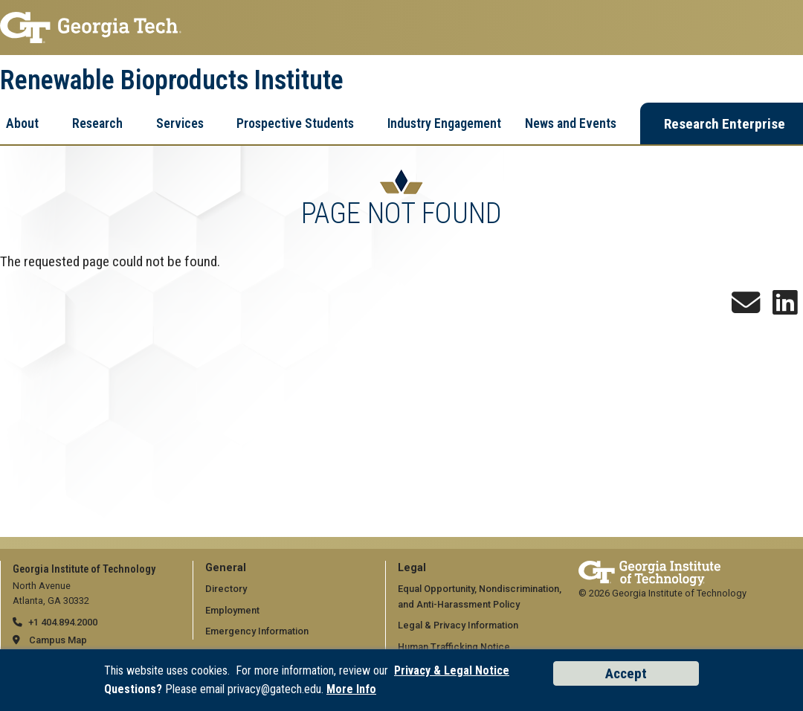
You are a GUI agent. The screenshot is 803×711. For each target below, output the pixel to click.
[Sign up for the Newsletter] (746, 308)
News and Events (570, 123)
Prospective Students (295, 123)
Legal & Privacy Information (458, 625)
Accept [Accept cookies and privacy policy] (626, 673)
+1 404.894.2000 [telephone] (62, 622)
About (22, 123)
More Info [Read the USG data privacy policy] (351, 689)
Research (97, 123)
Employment (232, 610)
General (225, 568)
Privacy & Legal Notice (451, 670)
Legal (412, 568)
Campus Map (58, 640)
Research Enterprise (724, 124)
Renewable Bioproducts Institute (172, 80)
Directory (226, 588)
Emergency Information (257, 631)
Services (180, 123)
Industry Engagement (444, 123)
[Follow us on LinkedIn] (785, 308)
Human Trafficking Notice (454, 646)
